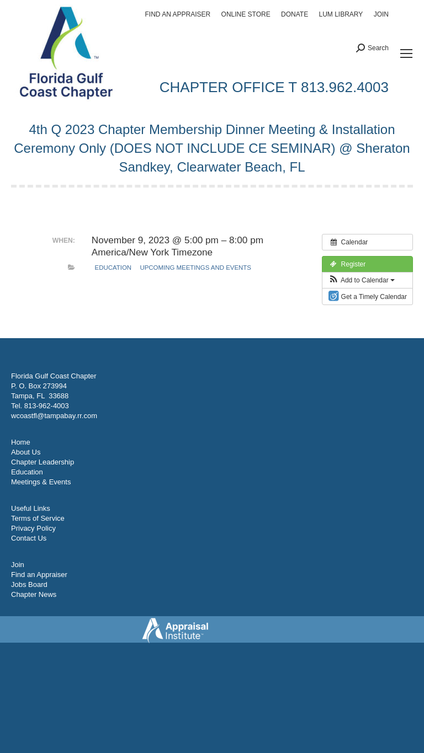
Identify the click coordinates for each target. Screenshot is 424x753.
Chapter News (33, 594)
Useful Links (30, 508)
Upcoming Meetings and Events (195, 267)
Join (17, 564)
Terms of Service (38, 518)
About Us (25, 452)
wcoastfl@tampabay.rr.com (54, 416)
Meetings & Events (41, 482)
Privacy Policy (33, 528)
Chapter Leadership (42, 462)
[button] (361, 280)
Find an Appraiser (39, 574)
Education (113, 267)
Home (20, 442)
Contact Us (28, 538)
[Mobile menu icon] (406, 53)
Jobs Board (29, 584)
